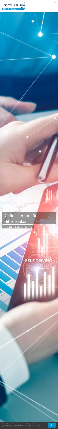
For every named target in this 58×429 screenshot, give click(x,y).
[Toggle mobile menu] (55, 2)
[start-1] (29, 220)
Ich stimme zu (52, 425)
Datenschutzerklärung (22, 425)
